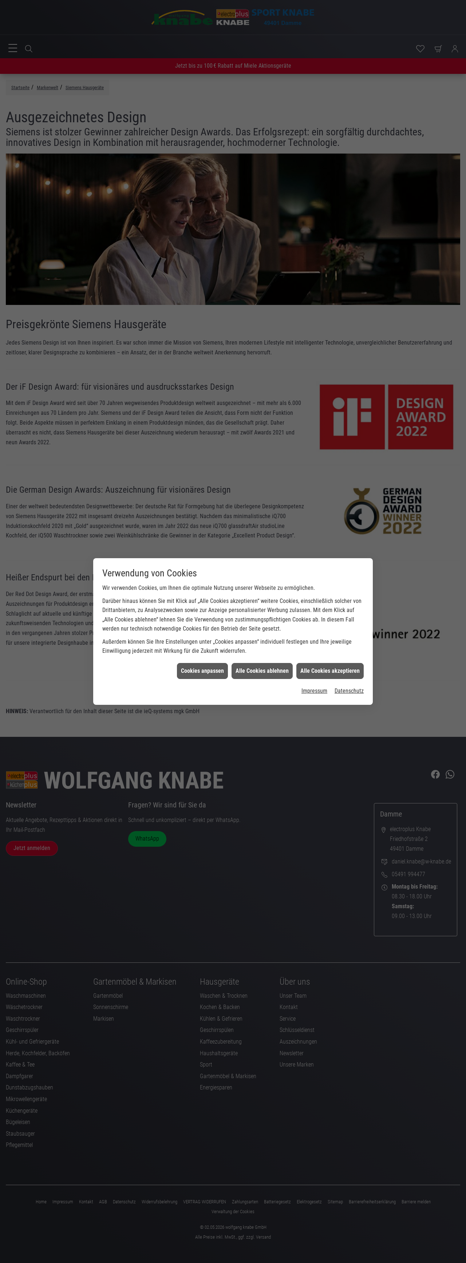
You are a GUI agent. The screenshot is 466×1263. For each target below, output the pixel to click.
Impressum (314, 592)
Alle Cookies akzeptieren (330, 572)
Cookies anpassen (202, 572)
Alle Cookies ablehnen (262, 572)
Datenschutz (349, 592)
